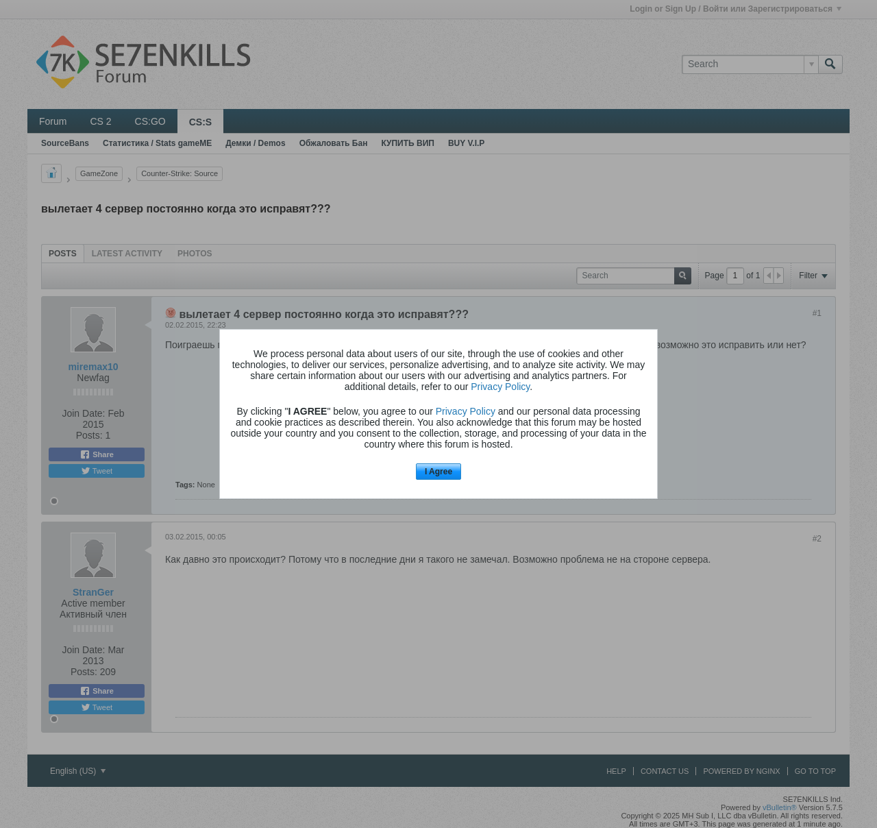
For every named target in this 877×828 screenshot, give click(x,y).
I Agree (438, 471)
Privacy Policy (500, 386)
